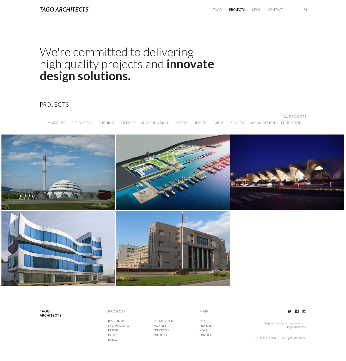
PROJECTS (237, 10)
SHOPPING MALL (155, 123)
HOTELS (181, 123)
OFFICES (128, 123)
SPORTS (237, 123)
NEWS (256, 10)
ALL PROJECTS (294, 116)
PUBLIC (219, 123)
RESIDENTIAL (82, 123)
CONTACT (275, 10)
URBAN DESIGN (262, 123)
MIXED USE (57, 123)
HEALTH (200, 123)
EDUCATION (291, 123)
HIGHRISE (107, 123)
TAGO (217, 10)
